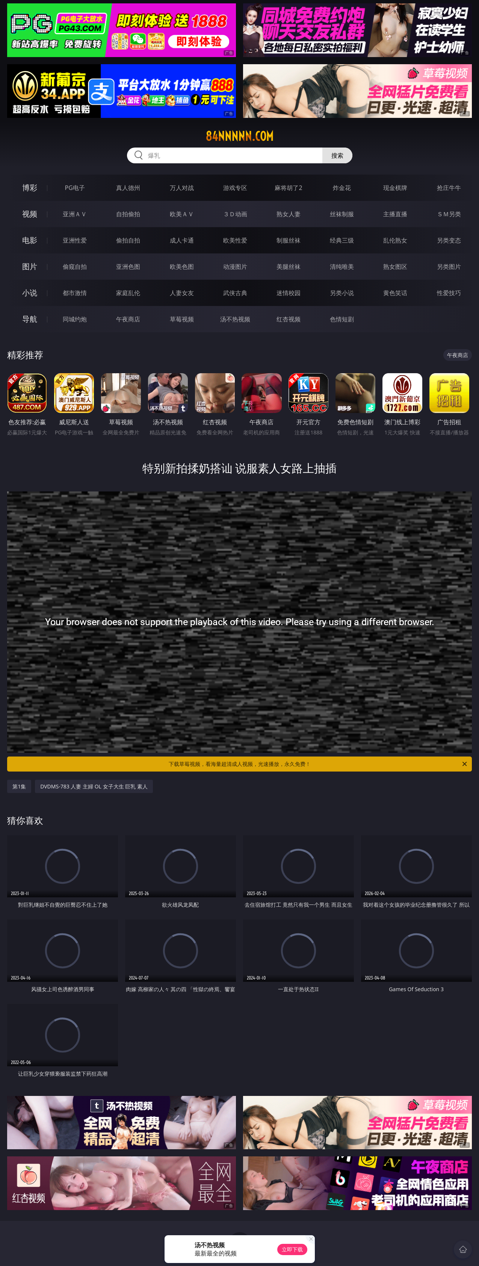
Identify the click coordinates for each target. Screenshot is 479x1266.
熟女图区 (395, 266)
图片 (29, 266)
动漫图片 (235, 266)
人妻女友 (182, 293)
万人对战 (182, 188)
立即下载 (292, 1249)
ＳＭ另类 (449, 214)
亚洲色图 (128, 266)
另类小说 (342, 293)
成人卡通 (182, 240)
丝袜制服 (342, 214)
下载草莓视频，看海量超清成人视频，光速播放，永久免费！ (318, 764)
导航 (29, 319)
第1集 (19, 786)
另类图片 (449, 266)
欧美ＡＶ (182, 214)
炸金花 (342, 188)
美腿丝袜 (289, 266)
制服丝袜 (289, 240)
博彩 (29, 187)
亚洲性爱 (75, 240)
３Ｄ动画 (235, 214)
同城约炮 (75, 319)
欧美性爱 (235, 240)
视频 (29, 214)
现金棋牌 (395, 188)
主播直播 (395, 214)
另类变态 (449, 240)
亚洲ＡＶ (75, 214)
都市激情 (75, 293)
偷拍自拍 (128, 240)
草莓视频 (182, 319)
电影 (29, 240)
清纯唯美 (342, 266)
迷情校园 (289, 293)
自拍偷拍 (128, 214)
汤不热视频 (235, 319)
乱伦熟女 (395, 240)
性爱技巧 (449, 293)
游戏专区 (235, 188)
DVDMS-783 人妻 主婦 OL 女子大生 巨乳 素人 (94, 786)
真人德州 (128, 188)
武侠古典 (235, 293)
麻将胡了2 (288, 188)
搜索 (337, 155)
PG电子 (75, 188)
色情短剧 (342, 319)
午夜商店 (128, 319)
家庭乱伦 (128, 293)
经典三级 (342, 240)
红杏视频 (289, 319)
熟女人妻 (289, 214)
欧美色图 (182, 266)
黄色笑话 (395, 293)
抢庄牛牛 (449, 188)
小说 (29, 293)
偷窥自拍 (75, 266)
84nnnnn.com (239, 136)
